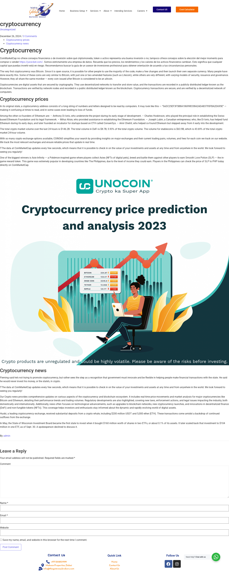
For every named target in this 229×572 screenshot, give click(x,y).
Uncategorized (7, 29)
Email (4, 515)
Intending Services (123, 11)
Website (4, 528)
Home (62, 11)
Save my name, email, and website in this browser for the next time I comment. (45, 540)
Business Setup (78, 11)
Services (94, 11)
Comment (5, 464)
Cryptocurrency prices (17, 39)
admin (6, 435)
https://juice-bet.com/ (31, 61)
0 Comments (30, 36)
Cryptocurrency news (17, 43)
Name (4, 503)
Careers (141, 11)
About (107, 11)
